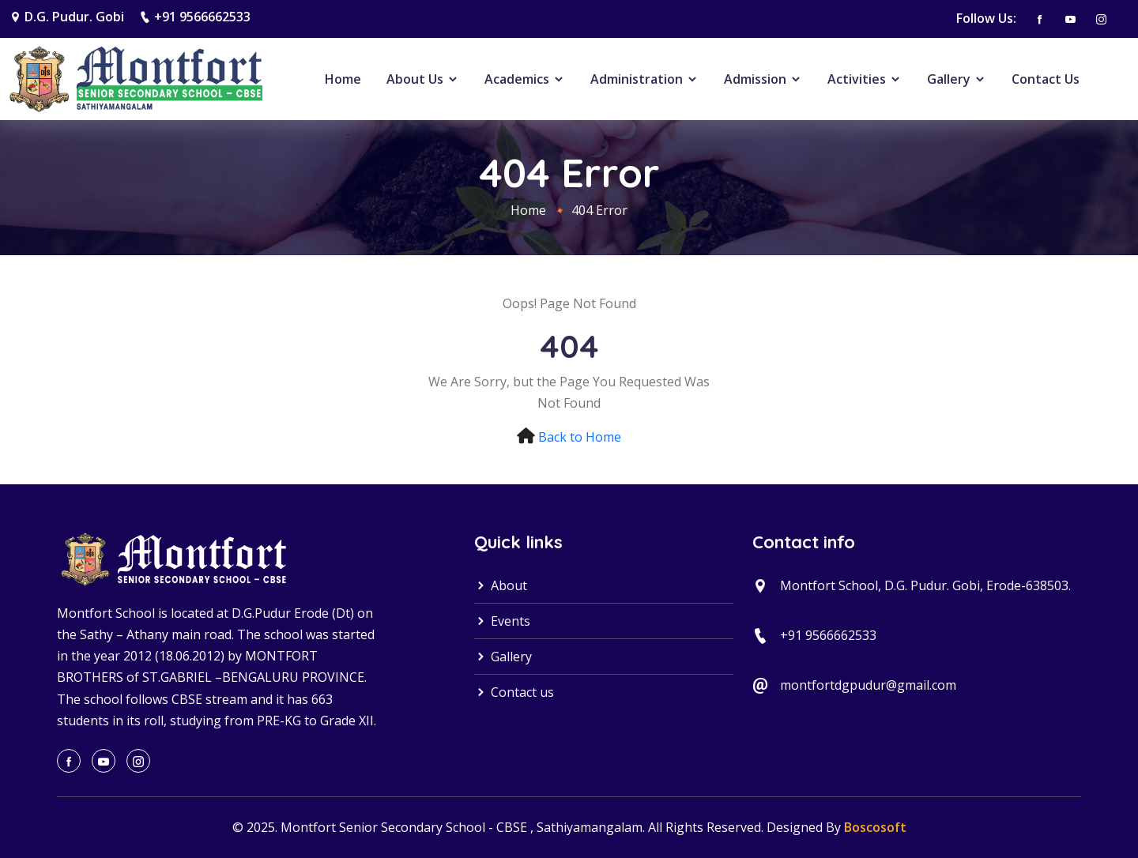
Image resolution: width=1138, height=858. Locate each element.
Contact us (514, 692)
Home (343, 79)
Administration (644, 79)
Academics (524, 79)
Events (502, 621)
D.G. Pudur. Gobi (74, 16)
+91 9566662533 (202, 16)
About (500, 585)
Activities (864, 79)
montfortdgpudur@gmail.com (868, 685)
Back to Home (579, 437)
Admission (763, 79)
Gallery (956, 79)
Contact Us (1046, 79)
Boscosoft (875, 827)
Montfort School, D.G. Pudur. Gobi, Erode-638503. (925, 585)
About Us (422, 79)
